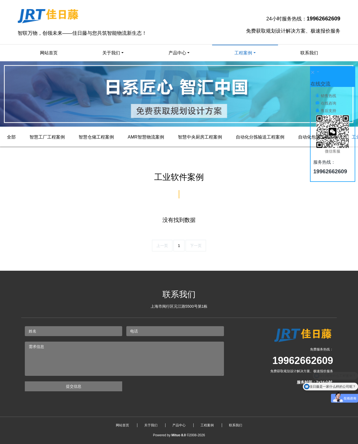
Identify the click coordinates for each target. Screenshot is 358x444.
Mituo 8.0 (179, 435)
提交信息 (73, 386)
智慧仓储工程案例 (96, 137)
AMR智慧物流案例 (146, 137)
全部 (11, 137)
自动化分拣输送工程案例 (260, 137)
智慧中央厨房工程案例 (200, 137)
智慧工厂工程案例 (47, 137)
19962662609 (302, 360)
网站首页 (49, 52)
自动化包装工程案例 (318, 137)
